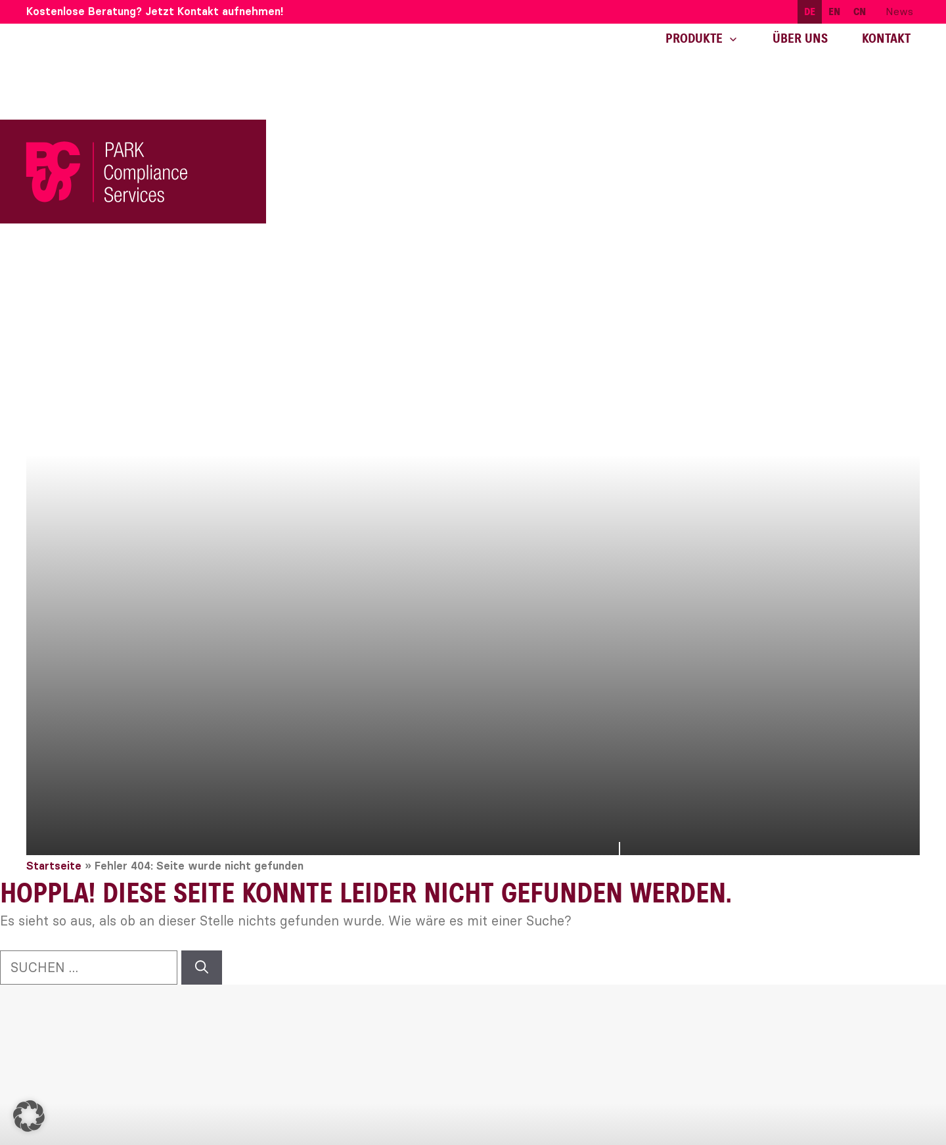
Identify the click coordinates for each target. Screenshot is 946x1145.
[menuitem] (810, 12)
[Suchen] (201, 967)
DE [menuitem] (809, 12)
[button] (29, 1116)
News (899, 11)
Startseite (53, 866)
